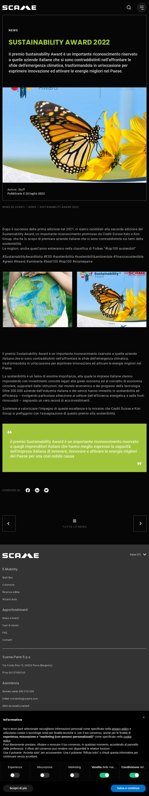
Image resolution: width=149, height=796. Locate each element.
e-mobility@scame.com (24, 698)
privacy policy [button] (120, 728)
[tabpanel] (37, 299)
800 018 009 (26, 691)
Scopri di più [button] (18, 788)
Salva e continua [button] (128, 788)
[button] (144, 717)
